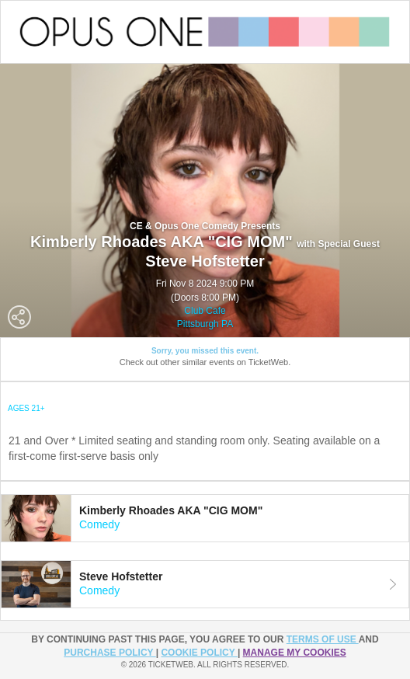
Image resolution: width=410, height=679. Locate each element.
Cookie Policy (199, 652)
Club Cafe (204, 310)
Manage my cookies (294, 652)
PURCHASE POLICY (109, 652)
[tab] (205, 518)
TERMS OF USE (323, 639)
